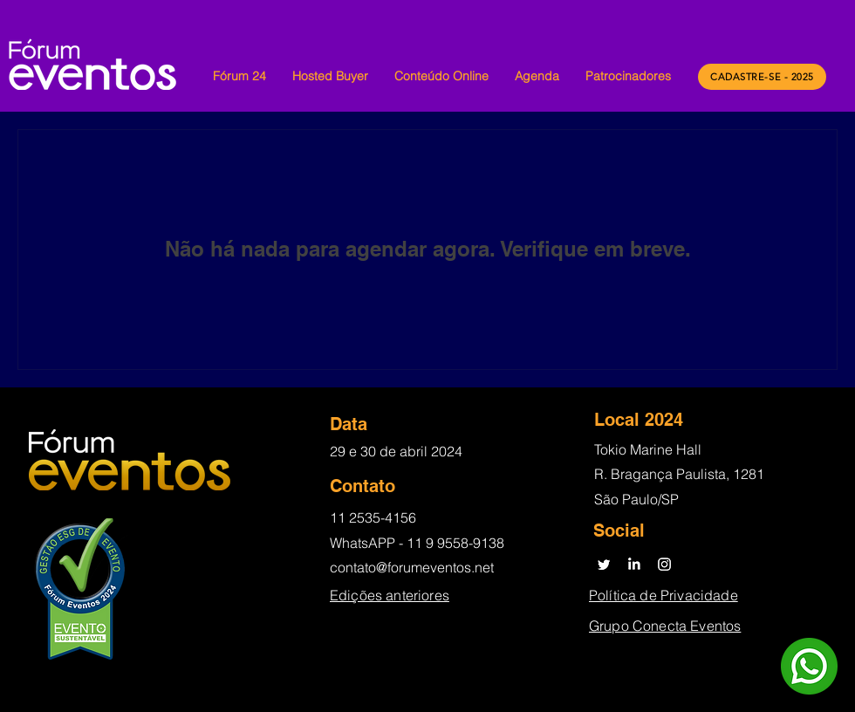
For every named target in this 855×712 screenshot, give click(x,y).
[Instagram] (664, 564)
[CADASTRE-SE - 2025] (762, 77)
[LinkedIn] (634, 564)
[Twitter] (603, 564)
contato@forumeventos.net (412, 567)
